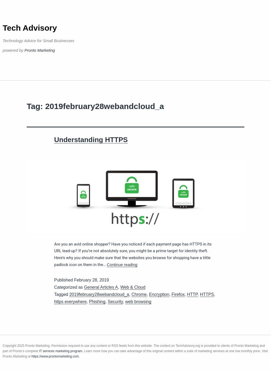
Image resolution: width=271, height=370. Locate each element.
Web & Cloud (132, 287)
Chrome (139, 294)
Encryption (159, 294)
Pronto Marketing (40, 50)
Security (115, 301)
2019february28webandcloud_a (99, 294)
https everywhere (70, 301)
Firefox (178, 294)
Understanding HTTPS (91, 140)
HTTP (192, 294)
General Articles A (101, 287)
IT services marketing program (60, 351)
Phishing (97, 301)
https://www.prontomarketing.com (55, 356)
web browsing (138, 301)
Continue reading (122, 264)
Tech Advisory (30, 27)
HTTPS (207, 294)
